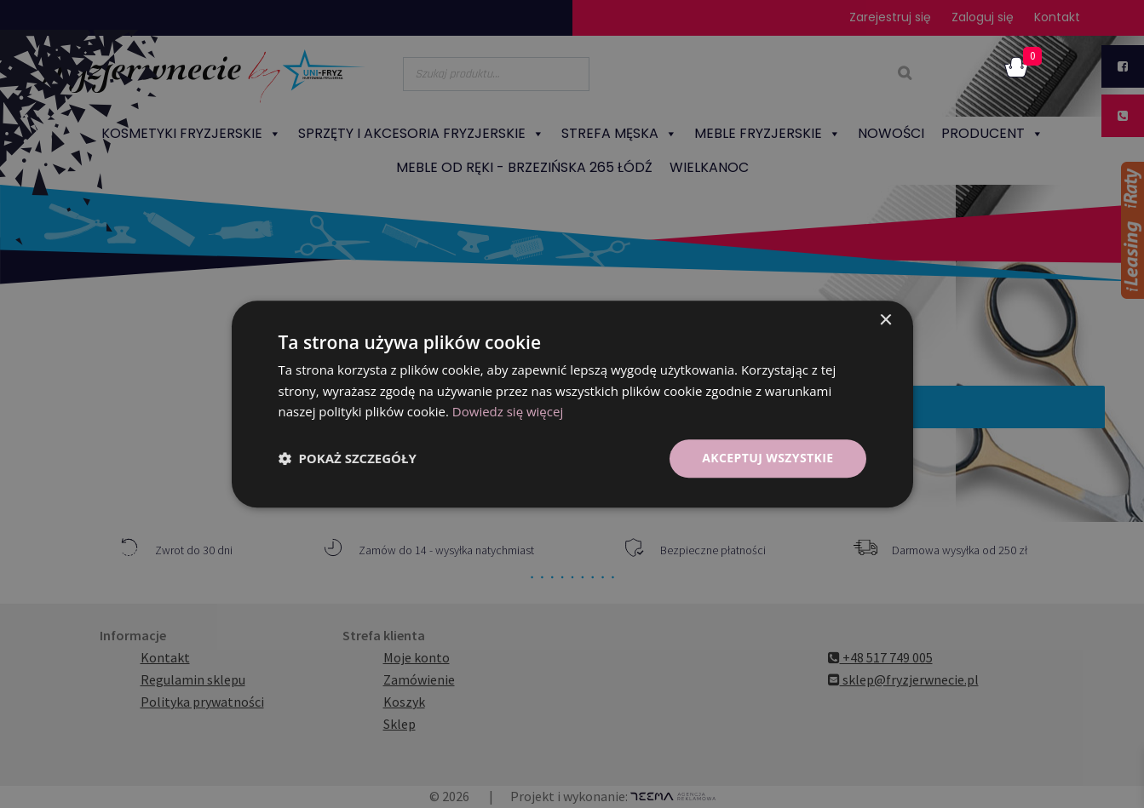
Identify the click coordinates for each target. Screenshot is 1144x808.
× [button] (885, 320)
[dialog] (572, 404)
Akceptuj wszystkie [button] (767, 458)
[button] (348, 459)
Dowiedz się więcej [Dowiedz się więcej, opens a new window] (507, 412)
